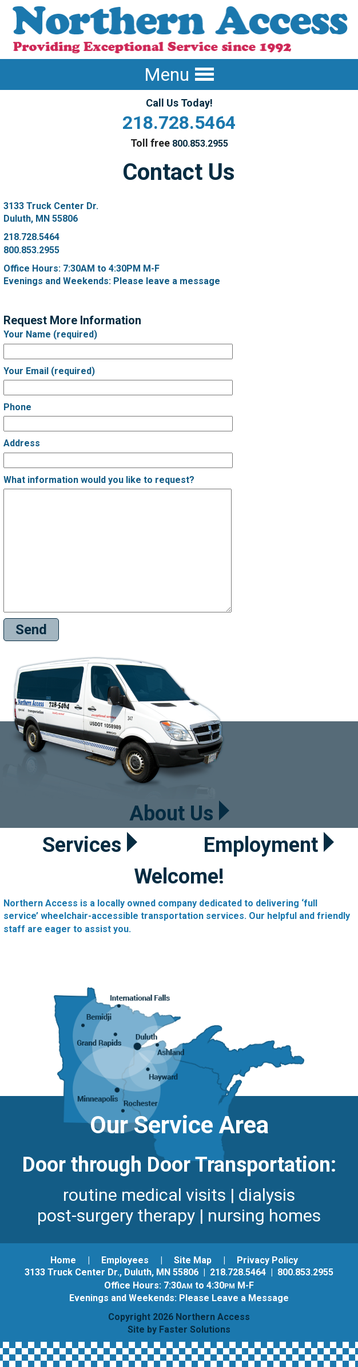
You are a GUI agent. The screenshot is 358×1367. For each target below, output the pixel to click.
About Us (179, 814)
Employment (269, 845)
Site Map (193, 1260)
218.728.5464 (179, 122)
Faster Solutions (194, 1329)
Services (89, 845)
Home (63, 1260)
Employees (125, 1260)
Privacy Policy (267, 1260)
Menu (179, 74)
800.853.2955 (200, 143)
